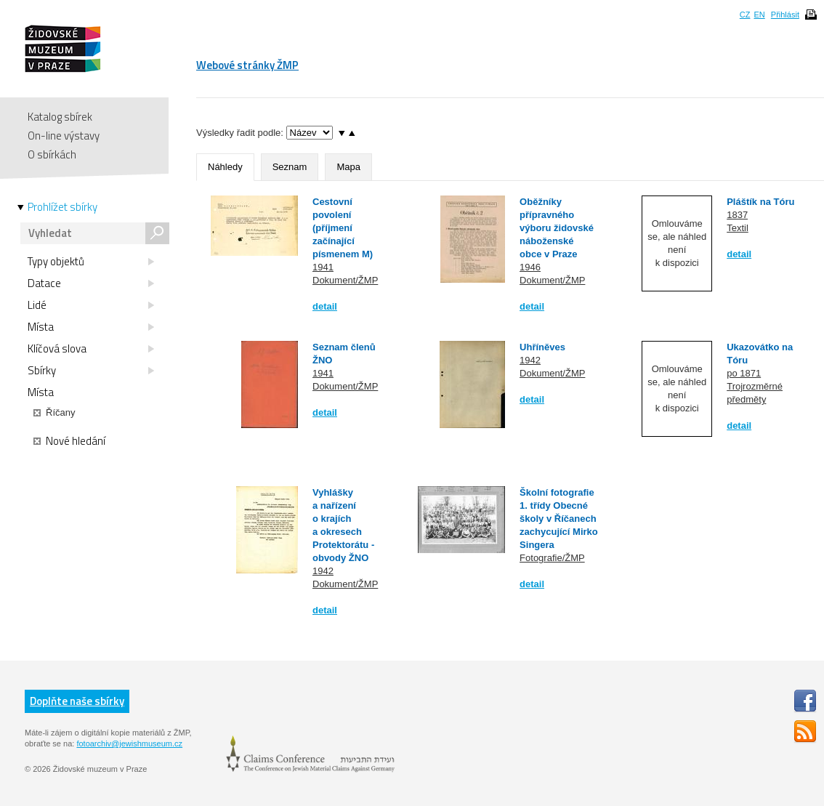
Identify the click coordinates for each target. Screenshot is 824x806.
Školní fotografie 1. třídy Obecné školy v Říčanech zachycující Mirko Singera (559, 518)
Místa (91, 327)
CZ (745, 14)
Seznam (289, 166)
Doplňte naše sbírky (77, 701)
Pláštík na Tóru (760, 201)
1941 (323, 267)
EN (759, 14)
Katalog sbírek (60, 116)
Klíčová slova (91, 348)
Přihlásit (785, 14)
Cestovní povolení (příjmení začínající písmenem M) (342, 227)
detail (324, 306)
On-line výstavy (64, 135)
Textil (737, 227)
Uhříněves (542, 347)
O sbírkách (52, 154)
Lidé (91, 305)
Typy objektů (91, 261)
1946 (530, 267)
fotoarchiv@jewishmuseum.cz (129, 743)
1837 (737, 214)
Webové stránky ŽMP (247, 65)
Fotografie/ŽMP (552, 557)
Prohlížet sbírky (62, 207)
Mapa (348, 166)
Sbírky (91, 370)
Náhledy (225, 166)
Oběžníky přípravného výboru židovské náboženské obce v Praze (557, 227)
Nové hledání (69, 441)
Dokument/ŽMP (345, 280)
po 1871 (744, 373)
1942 (530, 360)
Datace (91, 283)
